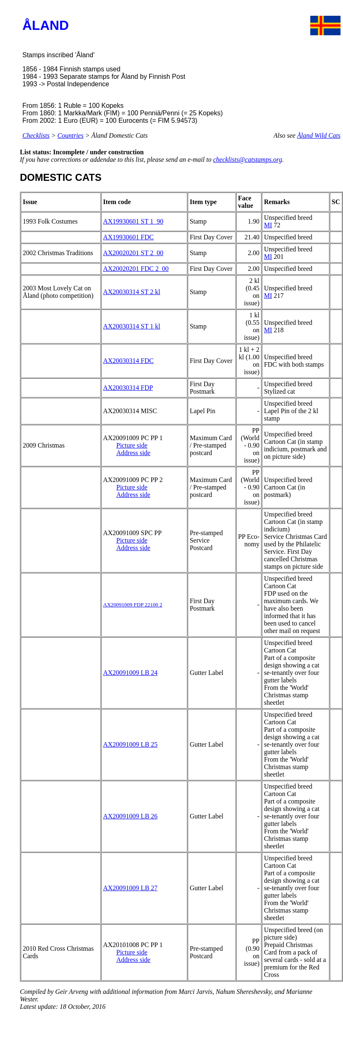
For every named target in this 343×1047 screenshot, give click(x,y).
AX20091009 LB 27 (130, 887)
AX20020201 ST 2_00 (133, 252)
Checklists (36, 135)
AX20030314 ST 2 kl (131, 291)
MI (268, 225)
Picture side (131, 445)
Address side (133, 452)
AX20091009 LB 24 (130, 672)
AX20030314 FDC (128, 360)
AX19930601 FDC (128, 237)
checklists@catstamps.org (247, 159)
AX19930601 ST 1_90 (133, 221)
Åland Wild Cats (319, 135)
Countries (71, 135)
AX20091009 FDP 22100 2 (132, 604)
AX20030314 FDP (128, 387)
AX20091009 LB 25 (130, 744)
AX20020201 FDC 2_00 (136, 268)
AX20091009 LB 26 (130, 816)
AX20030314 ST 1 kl (131, 326)
